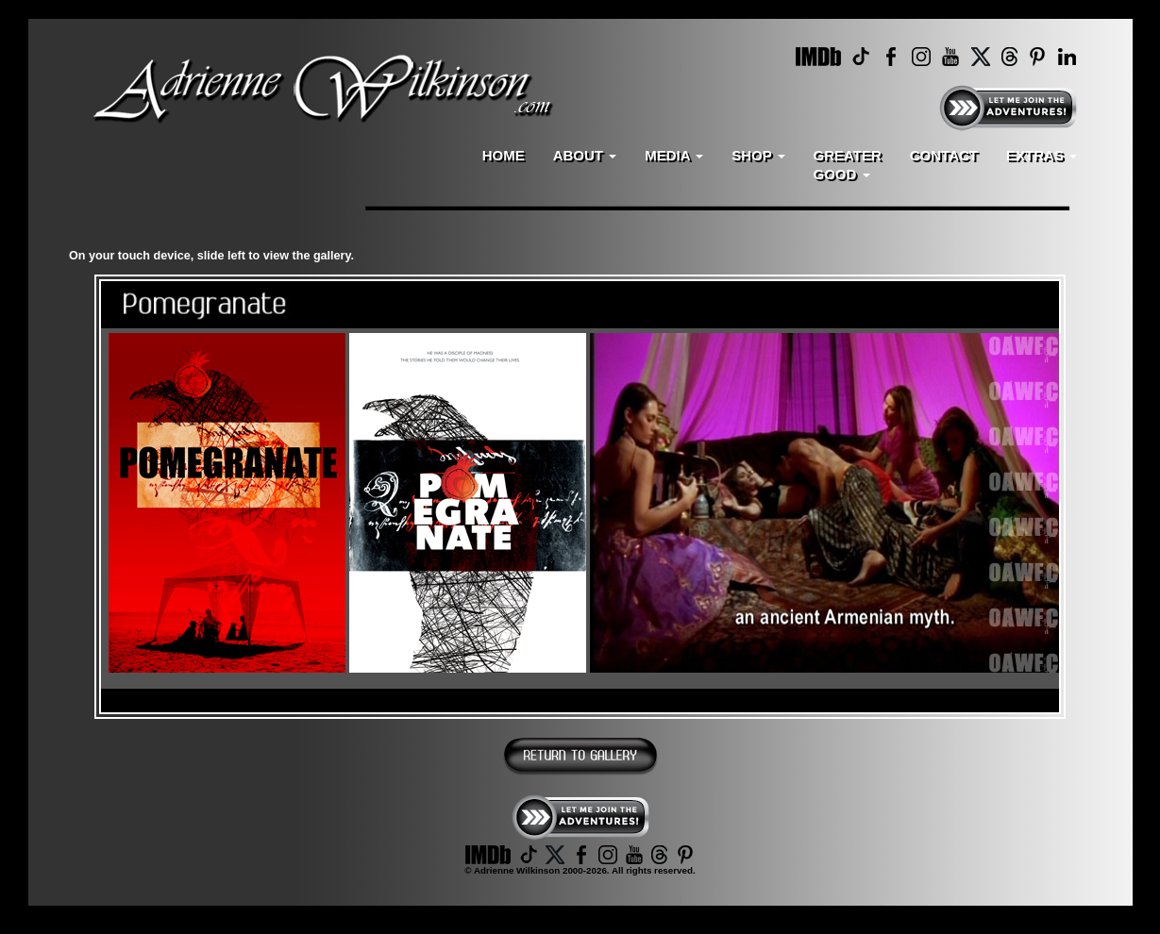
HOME (503, 155)
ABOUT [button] (585, 155)
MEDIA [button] (674, 155)
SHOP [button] (757, 155)
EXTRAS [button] (1041, 155)
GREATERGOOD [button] (848, 164)
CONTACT (944, 155)
